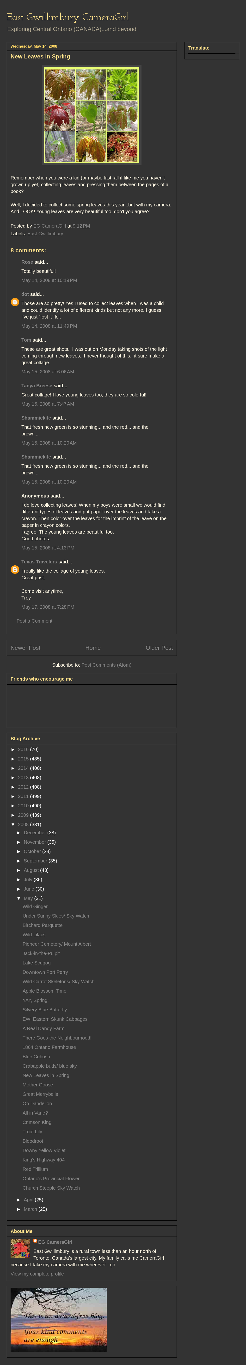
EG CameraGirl (55, 1242)
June (30, 889)
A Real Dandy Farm (44, 1028)
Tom (26, 340)
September (36, 860)
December (35, 832)
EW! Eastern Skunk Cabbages (55, 1019)
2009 (24, 815)
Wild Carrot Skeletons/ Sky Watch (58, 981)
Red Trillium (35, 1169)
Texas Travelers (39, 561)
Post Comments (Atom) (106, 665)
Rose (27, 262)
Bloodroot (33, 1141)
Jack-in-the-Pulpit (41, 953)
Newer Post (25, 647)
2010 (24, 805)
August (32, 870)
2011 (24, 796)
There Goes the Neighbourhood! (57, 1037)
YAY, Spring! (36, 1000)
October (33, 851)
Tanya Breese (36, 385)
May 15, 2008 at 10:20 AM (49, 443)
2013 (24, 777)
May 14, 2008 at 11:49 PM (49, 326)
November (35, 842)
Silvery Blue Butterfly (45, 1009)
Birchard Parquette (43, 925)
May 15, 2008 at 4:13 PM (47, 547)
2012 (24, 787)
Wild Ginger (35, 906)
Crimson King (37, 1122)
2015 (24, 758)
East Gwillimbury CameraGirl (68, 18)
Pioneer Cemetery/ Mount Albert (57, 944)
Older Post (159, 647)
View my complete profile (37, 1273)
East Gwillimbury (45, 233)
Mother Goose (38, 1084)
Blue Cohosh (36, 1056)
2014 (24, 768)
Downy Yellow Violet (44, 1150)
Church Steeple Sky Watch (51, 1188)
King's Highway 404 (44, 1159)
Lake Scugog (37, 962)
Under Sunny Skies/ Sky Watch (56, 916)
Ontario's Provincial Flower (51, 1178)
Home (93, 647)
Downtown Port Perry (45, 972)
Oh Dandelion (37, 1103)
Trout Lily (32, 1131)
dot (25, 294)
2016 (24, 749)
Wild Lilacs (34, 934)
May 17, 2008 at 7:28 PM (47, 607)
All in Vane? (35, 1113)
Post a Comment (34, 621)
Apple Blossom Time (44, 991)
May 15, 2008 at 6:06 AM (47, 371)
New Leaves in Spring (46, 1075)
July (29, 879)
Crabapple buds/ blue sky (50, 1066)
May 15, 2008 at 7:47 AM (47, 404)
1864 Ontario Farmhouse (49, 1047)
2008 (24, 824)
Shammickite (36, 418)
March (31, 1209)
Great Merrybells (40, 1094)
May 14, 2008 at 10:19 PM (49, 280)
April (29, 1199)
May (29, 898)
